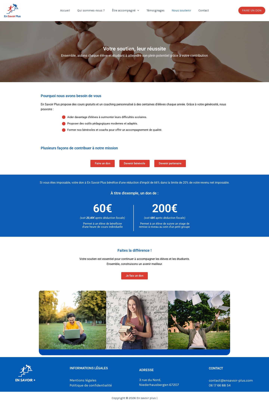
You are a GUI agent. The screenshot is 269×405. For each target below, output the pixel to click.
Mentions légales (83, 380)
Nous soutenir (179, 10)
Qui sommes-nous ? (93, 10)
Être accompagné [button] (126, 10)
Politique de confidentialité (91, 385)
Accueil (68, 10)
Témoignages (155, 10)
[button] (138, 10)
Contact (200, 10)
